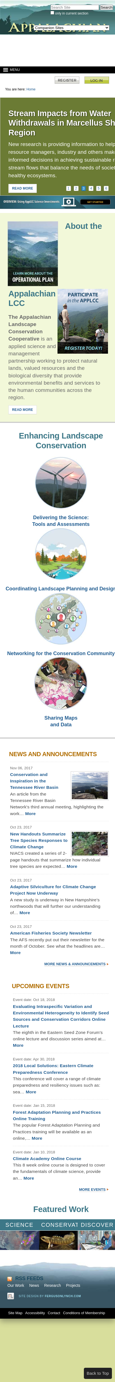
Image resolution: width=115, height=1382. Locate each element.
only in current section (71, 13)
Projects (73, 1285)
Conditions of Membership (84, 1313)
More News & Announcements (74, 964)
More (30, 813)
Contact (54, 1313)
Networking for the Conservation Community (61, 653)
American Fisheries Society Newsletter (51, 933)
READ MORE (22, 188)
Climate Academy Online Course (47, 1158)
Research (52, 1285)
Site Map (15, 1313)
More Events (92, 1189)
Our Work (15, 1285)
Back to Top (98, 1373)
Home (30, 89)
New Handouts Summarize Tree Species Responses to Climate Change (39, 840)
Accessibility (35, 1313)
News (34, 1285)
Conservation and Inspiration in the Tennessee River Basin (34, 781)
